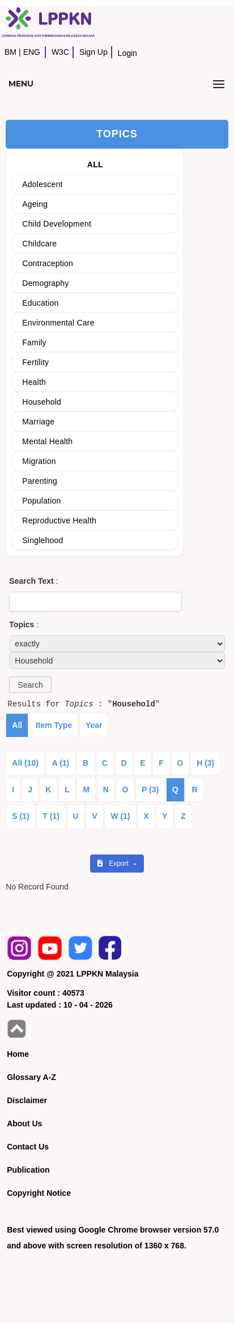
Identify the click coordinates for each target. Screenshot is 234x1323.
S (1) (20, 816)
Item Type (54, 725)
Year (94, 725)
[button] (30, 684)
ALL (95, 164)
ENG (31, 52)
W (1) (120, 816)
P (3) (150, 789)
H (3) (205, 762)
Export (113, 863)
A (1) (61, 762)
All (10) (25, 762)
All (17, 725)
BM (10, 52)
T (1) (50, 816)
